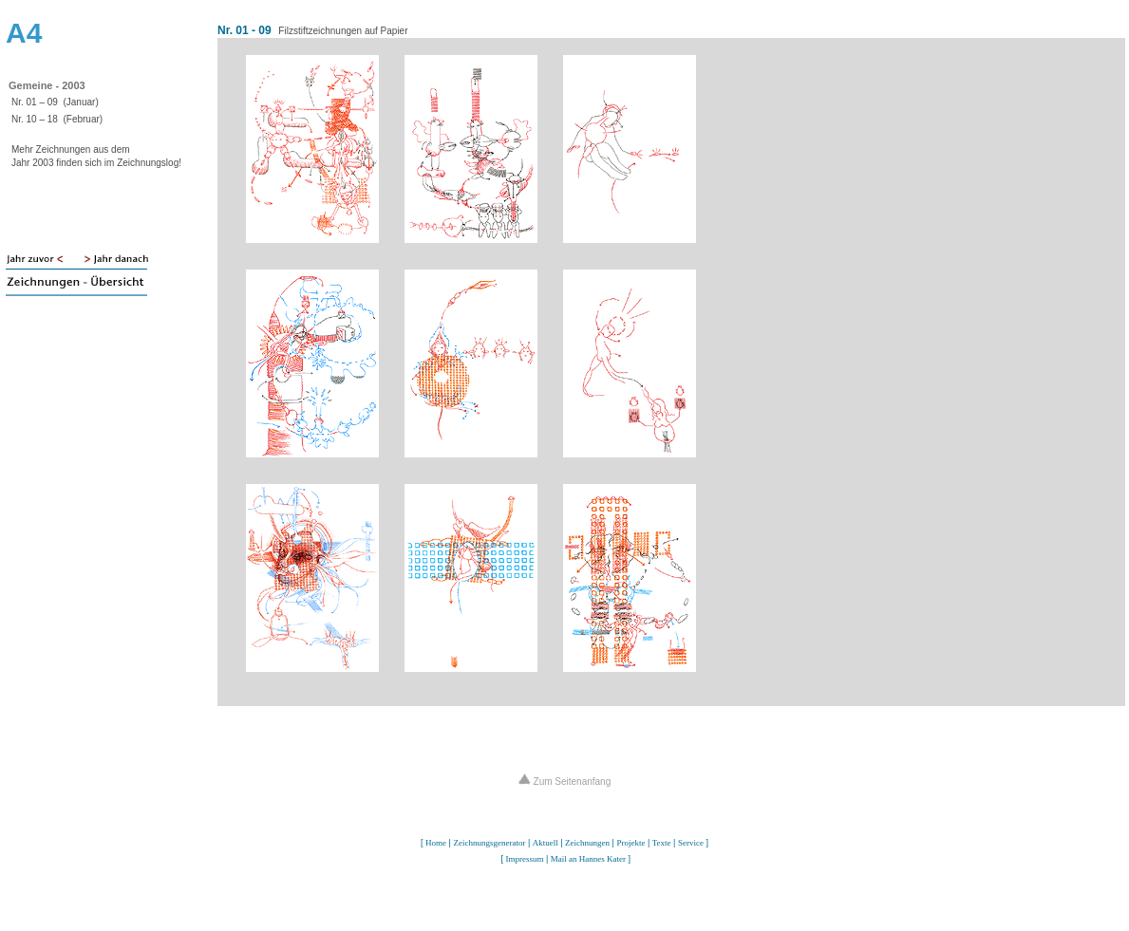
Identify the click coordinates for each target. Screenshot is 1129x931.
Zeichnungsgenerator (489, 842)
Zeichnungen (587, 842)
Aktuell (545, 842)
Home (435, 842)
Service (691, 842)
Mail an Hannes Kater (588, 859)
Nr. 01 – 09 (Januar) (55, 102)
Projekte (630, 842)
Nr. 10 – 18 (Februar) (57, 119)
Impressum (524, 859)
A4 (24, 32)
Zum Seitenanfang (565, 781)
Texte (661, 842)
